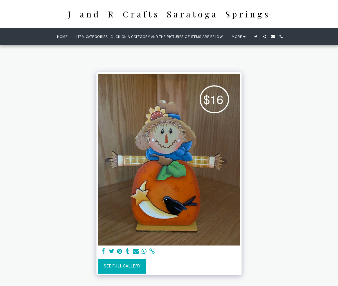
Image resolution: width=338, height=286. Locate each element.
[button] (256, 37)
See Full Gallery (121, 266)
